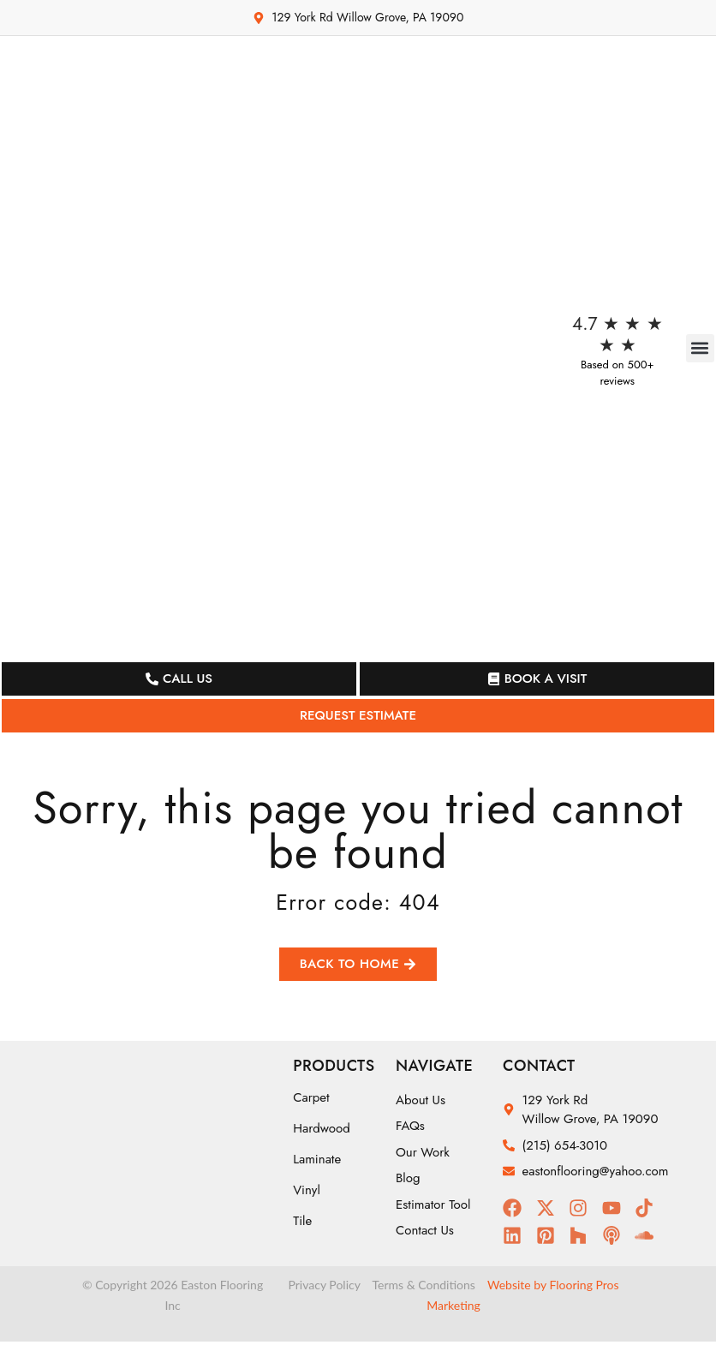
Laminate (317, 1162)
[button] (700, 348)
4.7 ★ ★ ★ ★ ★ (617, 334)
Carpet (311, 1100)
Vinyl (306, 1193)
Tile (302, 1224)
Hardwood (321, 1131)
